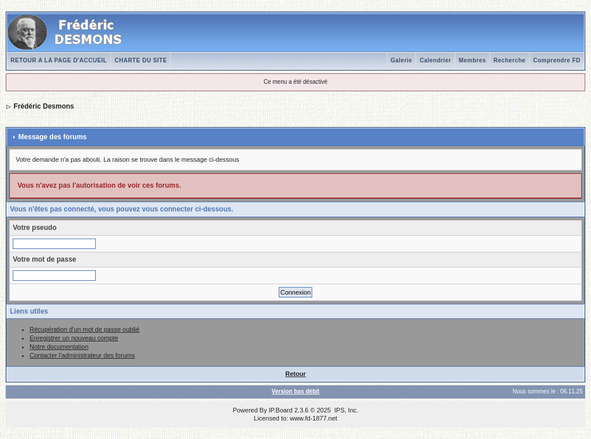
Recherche (509, 60)
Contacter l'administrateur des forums (81, 355)
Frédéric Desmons (44, 106)
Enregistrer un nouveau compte (73, 337)
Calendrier (435, 60)
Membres (472, 60)
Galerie (401, 60)
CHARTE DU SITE (140, 60)
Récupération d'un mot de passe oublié (84, 329)
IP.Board (281, 410)
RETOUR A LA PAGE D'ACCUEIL (58, 60)
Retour (295, 373)
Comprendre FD (557, 60)
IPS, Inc (345, 410)
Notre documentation (58, 346)
